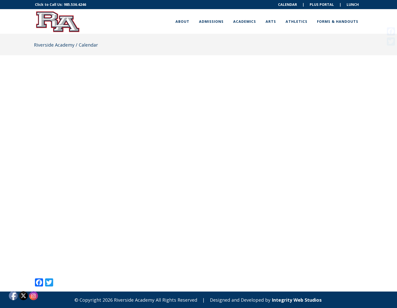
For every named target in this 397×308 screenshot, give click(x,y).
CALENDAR (287, 4)
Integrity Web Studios (297, 300)
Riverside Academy (54, 45)
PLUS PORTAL (322, 4)
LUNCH (353, 4)
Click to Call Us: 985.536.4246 (60, 4)
